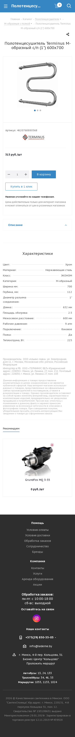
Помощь (37, 523)
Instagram (37, 618)
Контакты (37, 568)
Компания (37, 561)
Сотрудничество (37, 546)
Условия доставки (37, 535)
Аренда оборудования (37, 579)
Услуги (37, 573)
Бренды (37, 552)
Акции (37, 584)
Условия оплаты (38, 530)
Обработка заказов (37, 541)
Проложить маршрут (40, 663)
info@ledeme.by (40, 646)
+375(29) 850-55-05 (39, 637)
